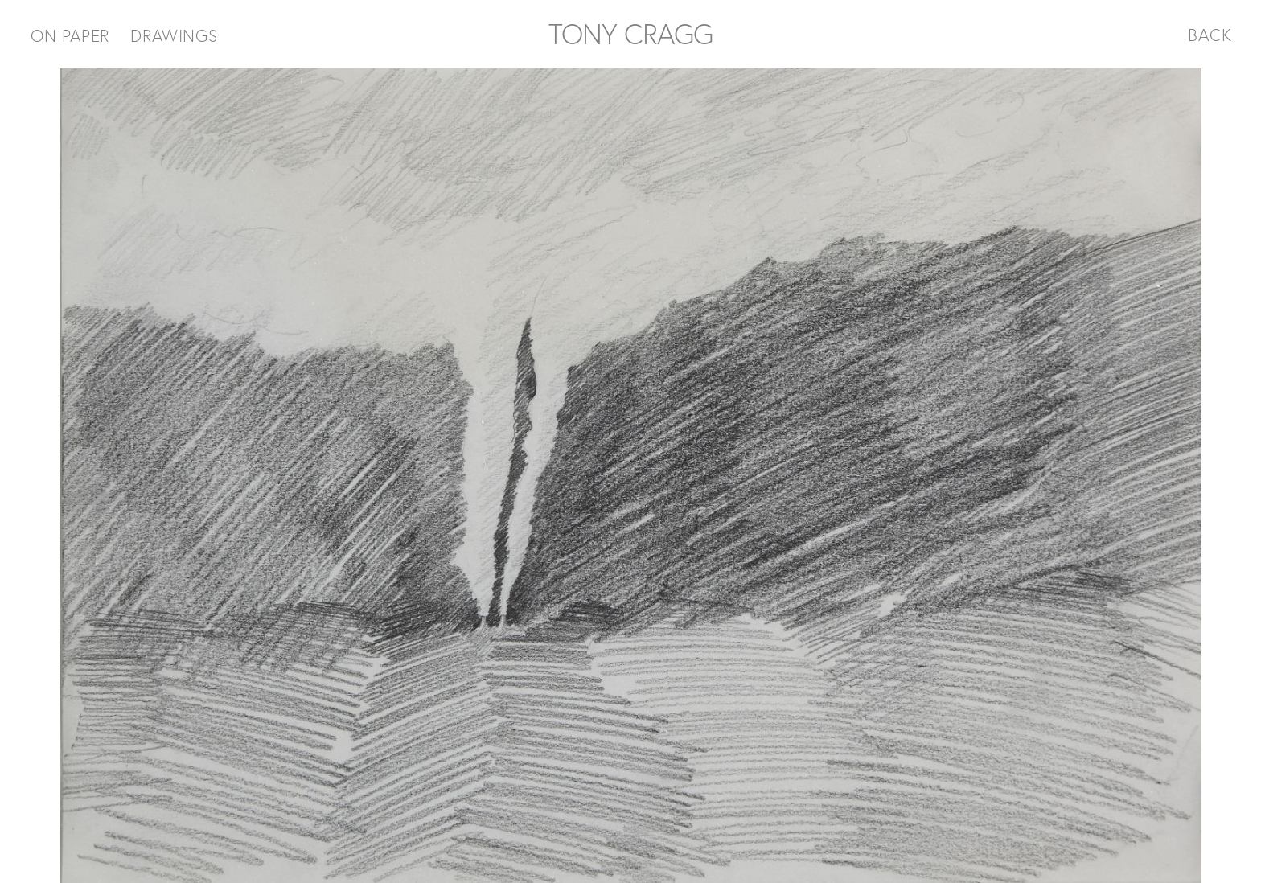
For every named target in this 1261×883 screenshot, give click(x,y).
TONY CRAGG (630, 33)
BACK (1210, 34)
